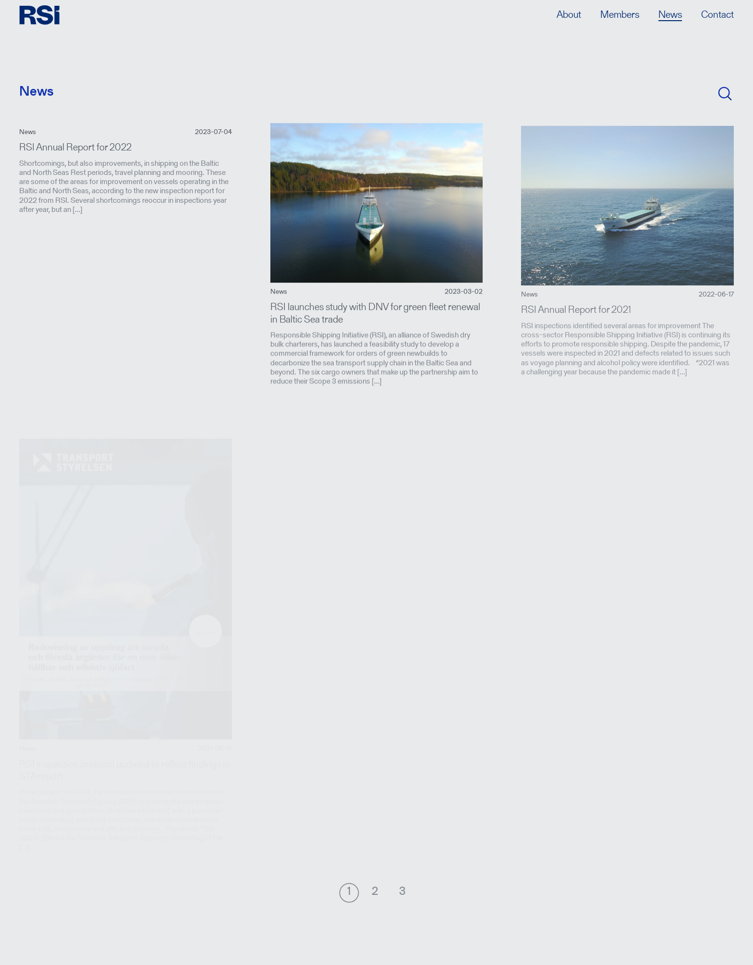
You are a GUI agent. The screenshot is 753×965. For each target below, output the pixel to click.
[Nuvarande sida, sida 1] (349, 892)
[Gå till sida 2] (375, 892)
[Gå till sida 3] (402, 892)
